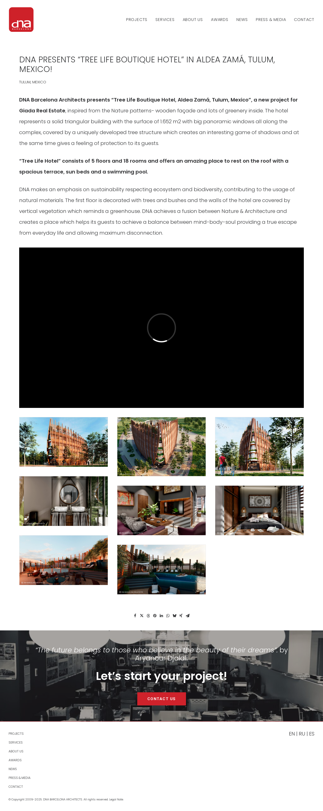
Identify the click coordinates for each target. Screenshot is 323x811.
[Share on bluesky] (174, 616)
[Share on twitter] (142, 616)
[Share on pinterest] (155, 616)
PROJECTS (136, 19)
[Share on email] (187, 616)
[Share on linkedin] (161, 616)
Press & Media (271, 19)
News (242, 19)
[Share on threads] (148, 616)
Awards (219, 19)
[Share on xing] (181, 616)
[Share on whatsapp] (168, 616)
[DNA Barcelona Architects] (21, 19)
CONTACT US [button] (161, 699)
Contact (304, 19)
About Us (193, 19)
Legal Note (116, 799)
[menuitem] (138, 19)
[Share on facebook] (135, 616)
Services (164, 19)
